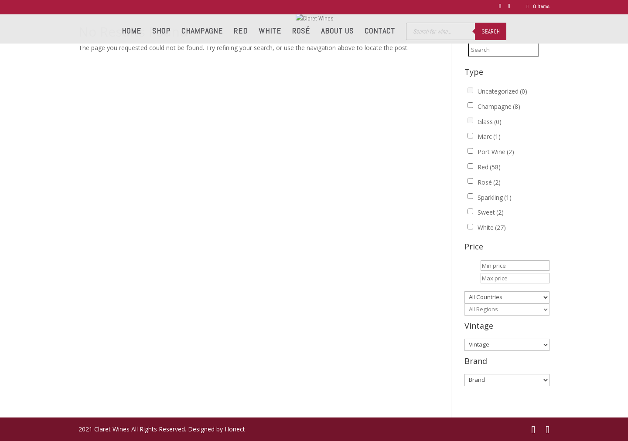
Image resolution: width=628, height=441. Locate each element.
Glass (490, 122)
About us (337, 32)
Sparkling (495, 197)
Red (241, 32)
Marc (489, 136)
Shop (161, 32)
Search (490, 31)
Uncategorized (502, 91)
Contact (380, 32)
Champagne (202, 32)
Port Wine (496, 152)
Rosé (301, 32)
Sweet (491, 212)
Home (131, 32)
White (270, 32)
